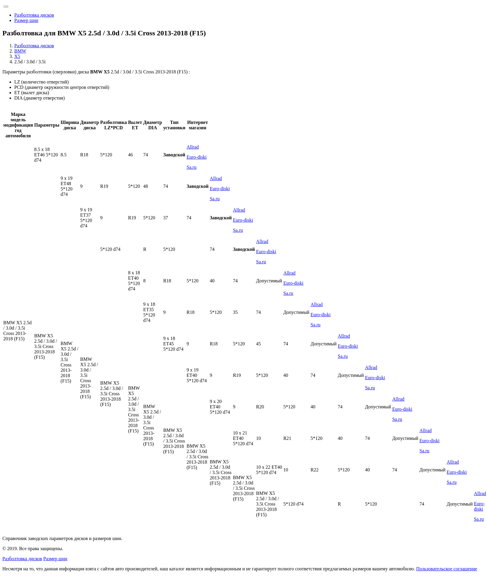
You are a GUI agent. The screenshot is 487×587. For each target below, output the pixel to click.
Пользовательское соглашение (446, 568)
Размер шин (26, 20)
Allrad (193, 146)
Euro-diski (197, 157)
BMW (20, 50)
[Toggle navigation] (6, 6)
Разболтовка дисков (34, 15)
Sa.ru (192, 167)
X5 (17, 56)
